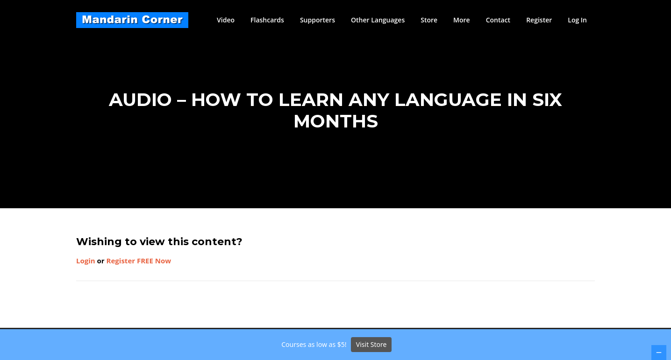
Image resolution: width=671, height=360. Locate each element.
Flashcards (267, 19)
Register (539, 19)
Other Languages (378, 19)
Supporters (317, 19)
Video (226, 19)
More (461, 19)
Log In (577, 19)
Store (429, 19)
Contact (498, 19)
